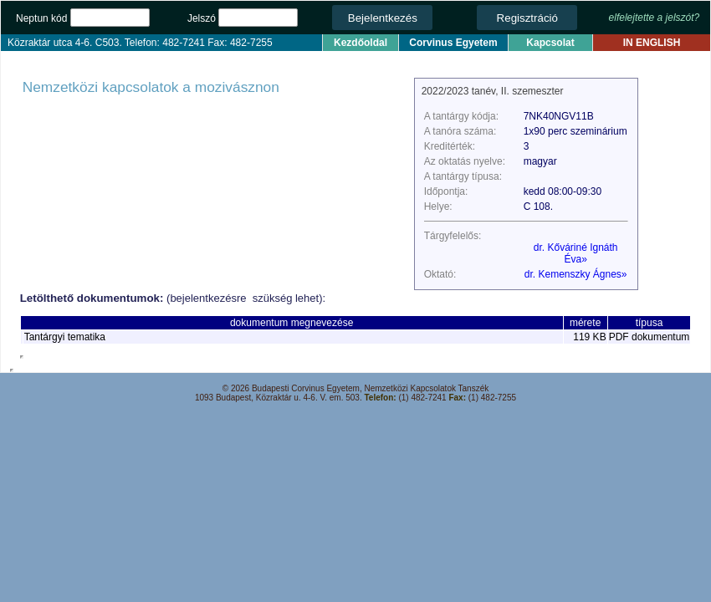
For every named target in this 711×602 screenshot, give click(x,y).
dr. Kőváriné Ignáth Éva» (576, 253)
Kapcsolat (550, 42)
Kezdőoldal (360, 42)
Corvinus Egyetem (453, 42)
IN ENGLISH (652, 42)
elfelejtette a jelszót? (654, 17)
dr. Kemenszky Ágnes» (575, 274)
